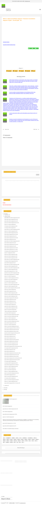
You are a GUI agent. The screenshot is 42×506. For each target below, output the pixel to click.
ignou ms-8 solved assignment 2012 (10, 266)
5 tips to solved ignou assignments (10, 311)
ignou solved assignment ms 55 (10, 334)
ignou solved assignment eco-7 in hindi (11, 274)
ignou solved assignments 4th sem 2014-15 (12, 359)
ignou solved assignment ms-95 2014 (11, 237)
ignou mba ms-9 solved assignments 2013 (12, 217)
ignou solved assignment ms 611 (10, 322)
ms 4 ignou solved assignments (10, 361)
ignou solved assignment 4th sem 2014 (11, 356)
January (6, 385)
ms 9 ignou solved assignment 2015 (10, 226)
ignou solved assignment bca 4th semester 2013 (13, 358)
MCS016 (19, 439)
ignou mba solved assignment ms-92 (11, 219)
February (6, 216)
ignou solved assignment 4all (9, 349)
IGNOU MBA (11, 503)
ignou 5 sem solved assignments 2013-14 (11, 321)
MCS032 (37, 439)
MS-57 (4, 442)
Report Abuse (5, 499)
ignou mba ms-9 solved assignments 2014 (12, 229)
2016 (4, 387)
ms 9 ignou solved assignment (10, 227)
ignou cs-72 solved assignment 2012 (10, 282)
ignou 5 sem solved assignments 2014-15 (11, 314)
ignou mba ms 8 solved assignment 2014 (11, 264)
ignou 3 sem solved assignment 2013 (11, 376)
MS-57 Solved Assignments (7, 411)
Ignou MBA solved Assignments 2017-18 (10, 414)
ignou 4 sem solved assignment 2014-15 (11, 326)
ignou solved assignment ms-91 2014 (11, 234)
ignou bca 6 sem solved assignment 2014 (11, 272)
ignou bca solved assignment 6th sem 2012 (12, 294)
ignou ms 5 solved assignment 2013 (10, 319)
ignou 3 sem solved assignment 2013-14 (11, 373)
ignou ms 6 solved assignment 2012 (10, 296)
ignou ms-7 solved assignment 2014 (10, 286)
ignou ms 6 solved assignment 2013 (10, 306)
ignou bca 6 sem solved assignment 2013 (11, 284)
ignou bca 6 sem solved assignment (10, 279)
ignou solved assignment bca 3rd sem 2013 (12, 383)
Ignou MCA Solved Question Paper (9, 44)
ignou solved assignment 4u (9, 351)
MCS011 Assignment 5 (13, 399)
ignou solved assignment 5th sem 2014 (11, 331)
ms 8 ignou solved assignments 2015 (11, 261)
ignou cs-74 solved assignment (10, 276)
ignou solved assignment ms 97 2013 (11, 247)
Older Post (35, 129)
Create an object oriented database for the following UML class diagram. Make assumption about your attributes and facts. (22, 93)
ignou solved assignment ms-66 (10, 291)
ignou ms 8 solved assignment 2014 (10, 254)
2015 (4, 389)
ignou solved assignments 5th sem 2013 (11, 329)
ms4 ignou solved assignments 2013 (11, 363)
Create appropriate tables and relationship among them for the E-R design (23, 114)
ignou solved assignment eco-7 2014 (11, 271)
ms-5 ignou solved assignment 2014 (10, 307)
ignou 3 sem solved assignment (10, 369)
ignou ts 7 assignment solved (9, 252)
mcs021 (22, 439)
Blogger (23, 447)
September (7, 214)
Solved (11, 442)
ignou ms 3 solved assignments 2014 (11, 366)
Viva (22, 442)
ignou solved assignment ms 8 (10, 262)
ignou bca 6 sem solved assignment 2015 (11, 267)
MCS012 (4, 439)
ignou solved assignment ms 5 (9, 336)
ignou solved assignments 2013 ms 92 (11, 244)
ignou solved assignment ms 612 (10, 302)
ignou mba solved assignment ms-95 (11, 221)
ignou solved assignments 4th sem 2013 (11, 354)
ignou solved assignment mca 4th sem (11, 364)
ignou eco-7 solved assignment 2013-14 (11, 277)
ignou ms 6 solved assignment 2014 (10, 292)
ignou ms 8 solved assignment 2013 (10, 256)
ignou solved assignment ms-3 (10, 374)
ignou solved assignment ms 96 (10, 246)
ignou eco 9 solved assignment (10, 224)
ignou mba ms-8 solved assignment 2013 (11, 259)
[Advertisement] (21, 29)
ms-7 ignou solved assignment (10, 281)
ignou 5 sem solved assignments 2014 (11, 316)
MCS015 (15, 439)
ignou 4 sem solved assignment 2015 (11, 344)
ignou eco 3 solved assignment (10, 368)
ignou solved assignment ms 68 (10, 299)
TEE (17, 442)
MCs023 (26, 439)
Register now (27, 1)
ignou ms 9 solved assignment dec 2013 (11, 222)
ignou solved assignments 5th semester (11, 339)
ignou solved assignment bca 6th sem (11, 297)
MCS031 (33, 439)
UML (19, 442)
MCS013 (8, 439)
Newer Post (7, 129)
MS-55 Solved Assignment (7, 406)
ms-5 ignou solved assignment (10, 312)
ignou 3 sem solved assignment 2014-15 (11, 379)
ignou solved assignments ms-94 (10, 236)
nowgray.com (23, 503)
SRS (14, 442)
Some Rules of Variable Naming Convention (10, 428)
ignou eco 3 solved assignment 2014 (10, 371)
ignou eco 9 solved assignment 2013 (10, 231)
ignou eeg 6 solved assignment (10, 289)
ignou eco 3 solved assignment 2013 (10, 381)
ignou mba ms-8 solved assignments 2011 (12, 241)
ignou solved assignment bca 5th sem (11, 341)
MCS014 (11, 439)
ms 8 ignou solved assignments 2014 (11, 251)
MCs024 (29, 439)
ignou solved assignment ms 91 (10, 239)
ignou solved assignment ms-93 (10, 242)
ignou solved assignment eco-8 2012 (11, 249)
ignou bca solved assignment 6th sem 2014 (12, 287)
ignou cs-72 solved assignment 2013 (10, 269)
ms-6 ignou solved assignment (10, 304)
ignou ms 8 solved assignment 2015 (10, 257)
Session (7, 442)
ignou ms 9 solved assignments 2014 (11, 232)
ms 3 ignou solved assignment (10, 378)
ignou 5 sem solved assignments (10, 309)
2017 (4, 213)
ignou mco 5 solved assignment (10, 324)
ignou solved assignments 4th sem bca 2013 (12, 353)
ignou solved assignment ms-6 (10, 301)
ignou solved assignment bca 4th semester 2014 (13, 346)
